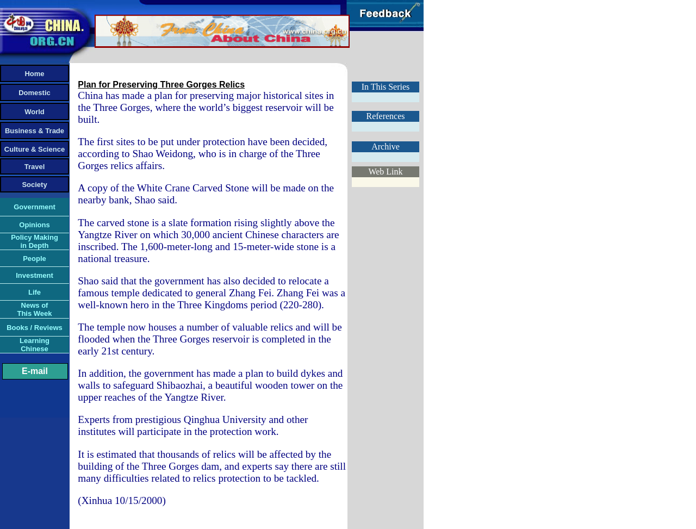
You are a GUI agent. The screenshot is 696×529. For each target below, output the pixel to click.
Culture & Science (34, 149)
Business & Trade (34, 131)
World (34, 112)
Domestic (34, 93)
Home (34, 74)
